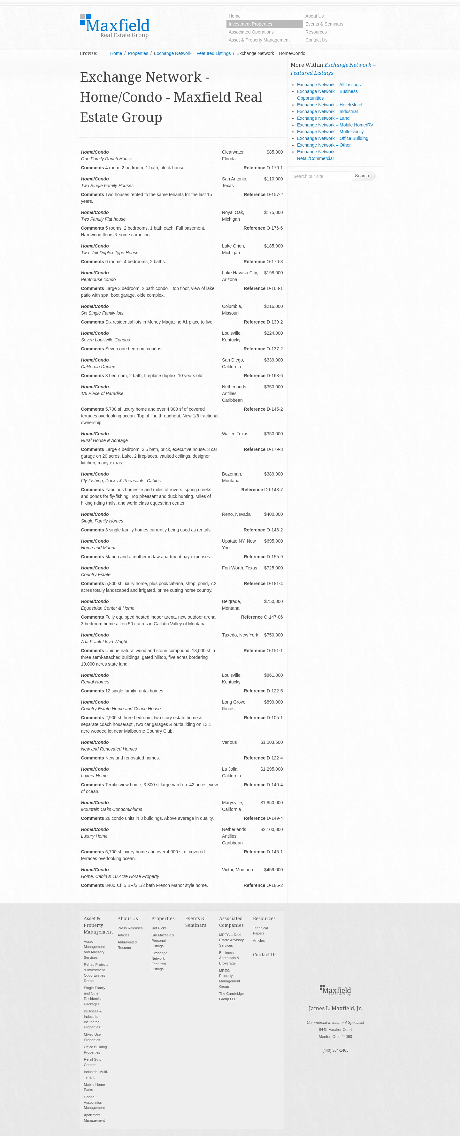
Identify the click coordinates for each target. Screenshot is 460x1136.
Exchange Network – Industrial (327, 111)
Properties (163, 918)
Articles (123, 935)
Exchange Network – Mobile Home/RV (335, 124)
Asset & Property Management (259, 39)
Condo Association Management (94, 1102)
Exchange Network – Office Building (332, 138)
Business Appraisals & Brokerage (229, 958)
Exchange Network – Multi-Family (330, 131)
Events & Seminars (324, 24)
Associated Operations (251, 31)
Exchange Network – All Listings (329, 84)
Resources (316, 31)
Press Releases (130, 928)
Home (235, 16)
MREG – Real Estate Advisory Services (231, 940)
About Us (314, 16)
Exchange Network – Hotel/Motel (329, 104)
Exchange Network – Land (323, 118)
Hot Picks (158, 928)
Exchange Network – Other (324, 145)
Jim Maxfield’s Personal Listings (162, 940)
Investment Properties (250, 24)
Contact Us (316, 39)
